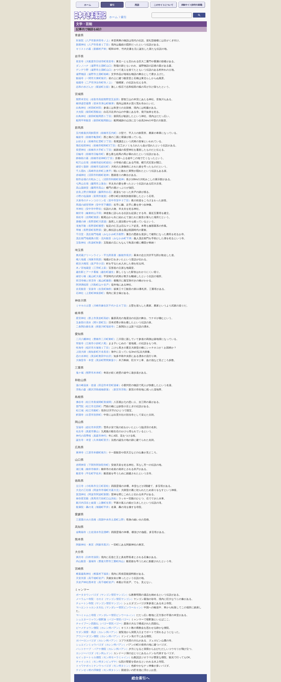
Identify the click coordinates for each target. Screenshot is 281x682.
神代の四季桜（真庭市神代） (92, 435)
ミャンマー (82, 589)
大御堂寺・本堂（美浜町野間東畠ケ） (97, 360)
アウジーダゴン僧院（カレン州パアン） (98, 636)
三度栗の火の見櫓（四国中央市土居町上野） (101, 519)
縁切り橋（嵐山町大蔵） (90, 276)
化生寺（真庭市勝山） (88, 431)
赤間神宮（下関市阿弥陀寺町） (93, 464)
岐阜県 (79, 313)
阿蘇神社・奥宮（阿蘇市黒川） (93, 544)
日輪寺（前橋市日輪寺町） (91, 154)
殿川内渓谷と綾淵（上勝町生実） (95, 502)
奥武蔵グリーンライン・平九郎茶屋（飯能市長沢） (105, 255)
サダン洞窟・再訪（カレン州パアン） (97, 632)
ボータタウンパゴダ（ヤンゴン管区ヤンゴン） (102, 594)
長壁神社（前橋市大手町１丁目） (95, 149)
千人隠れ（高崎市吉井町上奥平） (95, 170)
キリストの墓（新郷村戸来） (92, 48)
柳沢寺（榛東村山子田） (90, 213)
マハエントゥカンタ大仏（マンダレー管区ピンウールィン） (110, 607)
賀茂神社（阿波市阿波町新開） (93, 494)
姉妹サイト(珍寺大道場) (191, 5)
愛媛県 (79, 514)
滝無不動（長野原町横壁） (91, 225)
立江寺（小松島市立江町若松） (93, 485)
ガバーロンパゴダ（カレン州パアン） (97, 640)
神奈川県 (80, 300)
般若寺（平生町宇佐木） (90, 473)
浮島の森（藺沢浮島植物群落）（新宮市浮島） (102, 389)
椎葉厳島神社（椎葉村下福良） (93, 573)
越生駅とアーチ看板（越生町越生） (96, 272)
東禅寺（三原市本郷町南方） (92, 452)
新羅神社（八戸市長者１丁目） (93, 44)
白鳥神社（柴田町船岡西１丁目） (95, 116)
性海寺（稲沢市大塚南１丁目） (93, 347)
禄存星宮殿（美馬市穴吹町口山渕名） (97, 498)
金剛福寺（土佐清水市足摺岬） (93, 532)
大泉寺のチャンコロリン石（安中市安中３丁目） (103, 200)
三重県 (79, 367)
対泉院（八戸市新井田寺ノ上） (93, 40)
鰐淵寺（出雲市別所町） (90, 414)
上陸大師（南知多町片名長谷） (93, 351)
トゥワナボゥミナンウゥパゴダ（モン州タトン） (103, 665)
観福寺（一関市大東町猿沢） (92, 78)
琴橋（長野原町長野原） (90, 229)
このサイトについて (163, 5)
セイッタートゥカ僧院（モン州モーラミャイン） (103, 657)
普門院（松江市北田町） (90, 406)
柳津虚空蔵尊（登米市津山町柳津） (96, 103)
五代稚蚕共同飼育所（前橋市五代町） (97, 132)
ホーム (87, 5)
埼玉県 (79, 250)
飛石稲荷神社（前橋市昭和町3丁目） (97, 145)
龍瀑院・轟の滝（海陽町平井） (93, 507)
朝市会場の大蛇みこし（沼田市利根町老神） (101, 179)
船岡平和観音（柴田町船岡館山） (95, 120)
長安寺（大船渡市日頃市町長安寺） (96, 61)
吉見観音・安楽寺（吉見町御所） (95, 289)
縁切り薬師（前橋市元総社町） (93, 166)
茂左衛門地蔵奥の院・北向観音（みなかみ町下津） (105, 238)
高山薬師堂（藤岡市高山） (91, 187)
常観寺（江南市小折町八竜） (92, 343)
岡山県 (79, 421)
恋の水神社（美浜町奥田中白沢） (95, 356)
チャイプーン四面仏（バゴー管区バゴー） (100, 623)
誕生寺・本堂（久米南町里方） (93, 440)
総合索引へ (140, 678)
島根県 (79, 396)
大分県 (79, 551)
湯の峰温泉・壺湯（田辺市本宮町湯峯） (98, 385)
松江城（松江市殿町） (88, 410)
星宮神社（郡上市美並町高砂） (93, 318)
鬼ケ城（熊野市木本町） (90, 372)
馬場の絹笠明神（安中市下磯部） (95, 204)
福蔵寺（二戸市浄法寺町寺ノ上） (95, 82)
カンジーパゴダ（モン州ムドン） (95, 653)
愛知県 (79, 333)
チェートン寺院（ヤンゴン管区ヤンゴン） (100, 603)
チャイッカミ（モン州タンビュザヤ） (97, 661)
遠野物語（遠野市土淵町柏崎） (93, 74)
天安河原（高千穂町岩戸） (91, 578)
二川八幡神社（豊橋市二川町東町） (96, 339)
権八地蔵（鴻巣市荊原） (90, 259)
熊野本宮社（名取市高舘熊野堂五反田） (98, 99)
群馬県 (79, 127)
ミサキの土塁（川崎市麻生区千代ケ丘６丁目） (102, 305)
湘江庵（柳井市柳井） (88, 469)
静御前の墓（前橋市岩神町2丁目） (95, 158)
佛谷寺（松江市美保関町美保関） (95, 402)
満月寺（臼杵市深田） (88, 557)
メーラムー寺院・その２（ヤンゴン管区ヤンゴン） (105, 599)
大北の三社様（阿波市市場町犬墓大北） (98, 490)
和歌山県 (80, 380)
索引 (112, 5)
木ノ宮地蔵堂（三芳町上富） (92, 267)
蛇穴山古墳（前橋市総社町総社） (95, 162)
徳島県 (79, 480)
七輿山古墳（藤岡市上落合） (92, 183)
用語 (137, 5)
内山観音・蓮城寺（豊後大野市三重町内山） (101, 561)
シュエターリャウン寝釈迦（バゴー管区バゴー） (103, 619)
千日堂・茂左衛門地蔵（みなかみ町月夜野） (101, 234)
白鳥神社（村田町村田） (90, 107)
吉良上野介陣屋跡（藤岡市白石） (95, 192)
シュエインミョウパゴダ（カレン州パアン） (101, 644)
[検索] (169, 15)
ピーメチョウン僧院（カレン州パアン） (98, 627)
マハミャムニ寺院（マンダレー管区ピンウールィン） (106, 615)
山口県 (79, 459)
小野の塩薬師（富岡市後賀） (92, 196)
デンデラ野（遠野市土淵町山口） (95, 69)
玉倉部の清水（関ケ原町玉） (92, 322)
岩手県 (79, 56)
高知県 (79, 526)
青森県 (79, 35)
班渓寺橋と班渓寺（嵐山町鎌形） (95, 280)
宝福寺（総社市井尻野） (90, 427)
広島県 (79, 447)
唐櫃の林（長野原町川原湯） (92, 221)
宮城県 (79, 94)
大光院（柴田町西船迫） (90, 111)
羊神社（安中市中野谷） (90, 208)
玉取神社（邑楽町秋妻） (90, 242)
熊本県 (79, 539)
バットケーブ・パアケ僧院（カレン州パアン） (102, 648)
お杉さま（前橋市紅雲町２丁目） (95, 141)
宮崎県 (79, 568)
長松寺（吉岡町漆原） (88, 217)
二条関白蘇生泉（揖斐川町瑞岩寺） (96, 326)
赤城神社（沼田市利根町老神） (93, 175)
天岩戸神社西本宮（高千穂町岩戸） (96, 582)
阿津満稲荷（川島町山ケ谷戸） (93, 284)
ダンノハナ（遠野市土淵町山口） (95, 65)
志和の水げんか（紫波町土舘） (93, 86)
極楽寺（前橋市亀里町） (90, 137)
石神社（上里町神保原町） (91, 293)
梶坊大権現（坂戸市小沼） (91, 263)
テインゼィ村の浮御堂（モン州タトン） (98, 670)
